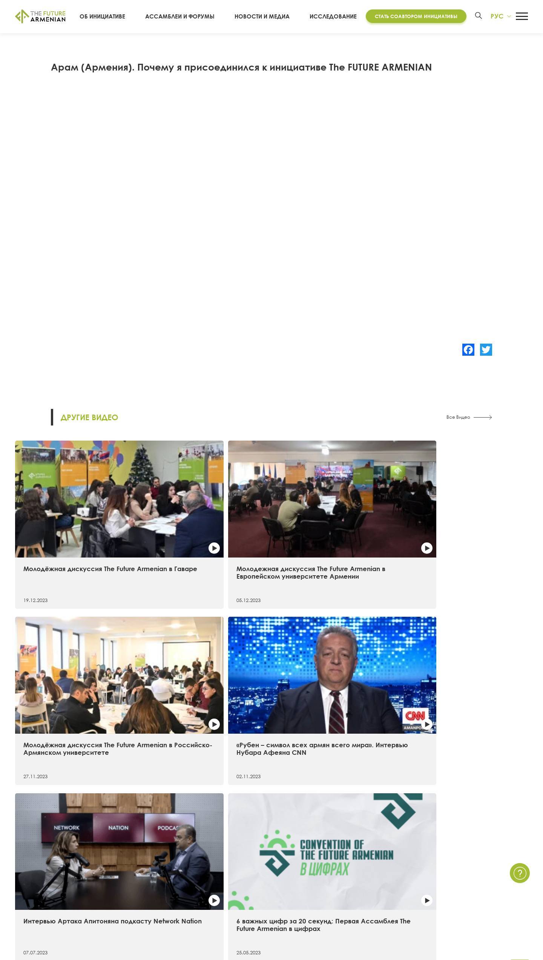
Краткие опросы (345, 900)
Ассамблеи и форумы (193, 16)
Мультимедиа (341, 873)
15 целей (27, 860)
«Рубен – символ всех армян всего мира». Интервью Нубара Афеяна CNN (463, 526)
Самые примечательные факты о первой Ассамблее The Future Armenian (332, 664)
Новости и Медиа (267, 16)
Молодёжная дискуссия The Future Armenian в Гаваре (69, 522)
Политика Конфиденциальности (482, 860)
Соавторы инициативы (46, 887)
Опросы (333, 887)
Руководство (33, 900)
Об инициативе (123, 16)
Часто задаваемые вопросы (476, 873)
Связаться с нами (461, 846)
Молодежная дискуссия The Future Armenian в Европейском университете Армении (205, 526)
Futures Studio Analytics (177, 860)
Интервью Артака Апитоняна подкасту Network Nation (71, 660)
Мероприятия (341, 860)
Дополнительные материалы (186, 873)
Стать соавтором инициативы (412, 16)
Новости (333, 846)
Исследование (329, 16)
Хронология (31, 873)
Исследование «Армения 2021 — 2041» (200, 846)
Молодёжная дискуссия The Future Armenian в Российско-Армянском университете (334, 526)
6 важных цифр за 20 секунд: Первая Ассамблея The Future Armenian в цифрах (203, 664)
